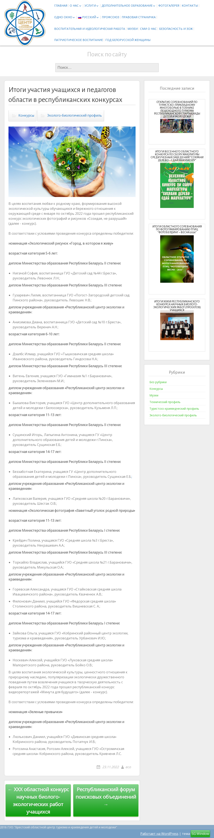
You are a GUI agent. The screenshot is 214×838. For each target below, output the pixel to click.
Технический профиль (164, 402)
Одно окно (63, 17)
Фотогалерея (168, 5)
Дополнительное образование (127, 5)
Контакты (190, 5)
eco (128, 767)
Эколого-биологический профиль (74, 115)
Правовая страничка (139, 17)
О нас (74, 5)
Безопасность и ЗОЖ (176, 29)
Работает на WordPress (159, 833)
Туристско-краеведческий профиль (174, 409)
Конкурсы (26, 115)
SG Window (200, 833)
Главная (60, 5)
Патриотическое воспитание (78, 40)
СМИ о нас (148, 29)
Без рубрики (158, 382)
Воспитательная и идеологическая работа (89, 29)
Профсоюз (110, 17)
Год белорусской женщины (127, 40)
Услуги (90, 5)
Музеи (132, 29)
